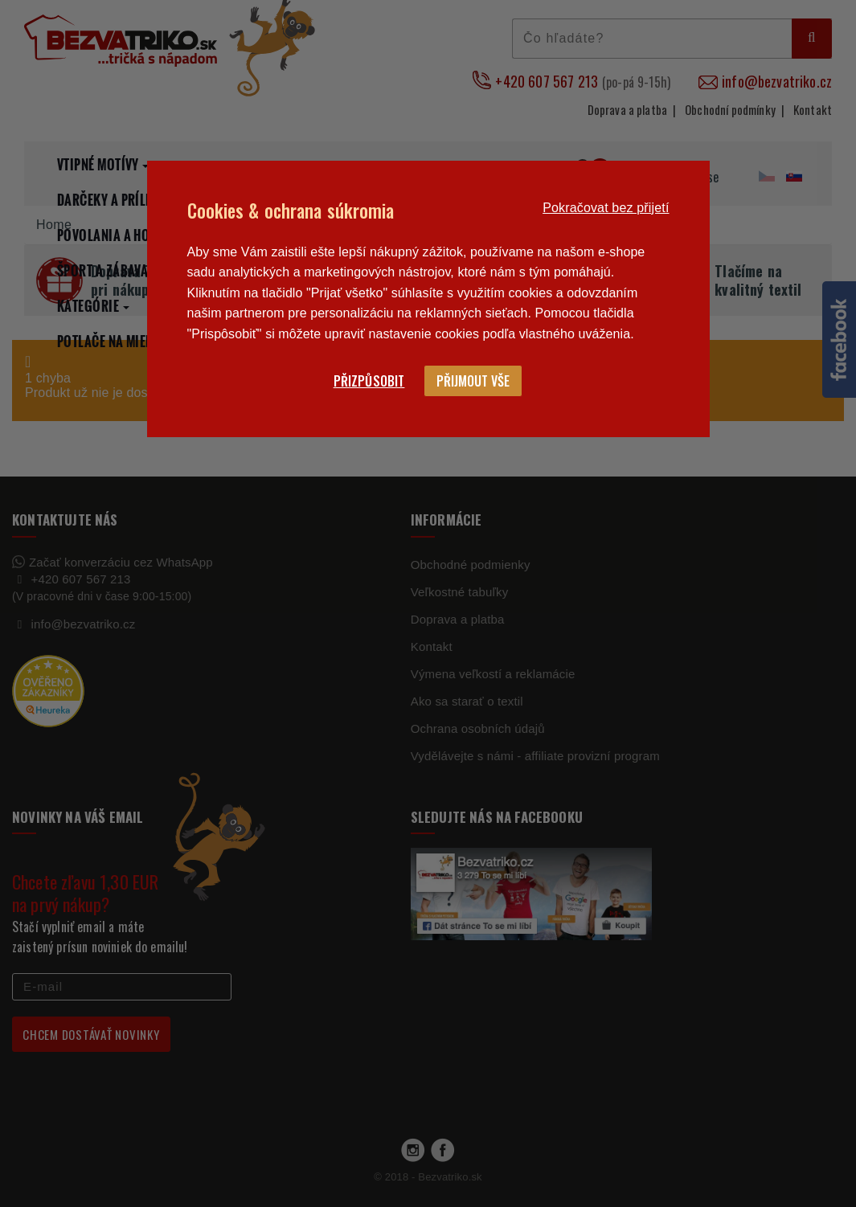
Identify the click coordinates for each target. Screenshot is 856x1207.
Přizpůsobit (369, 381)
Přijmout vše (473, 381)
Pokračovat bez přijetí (606, 208)
